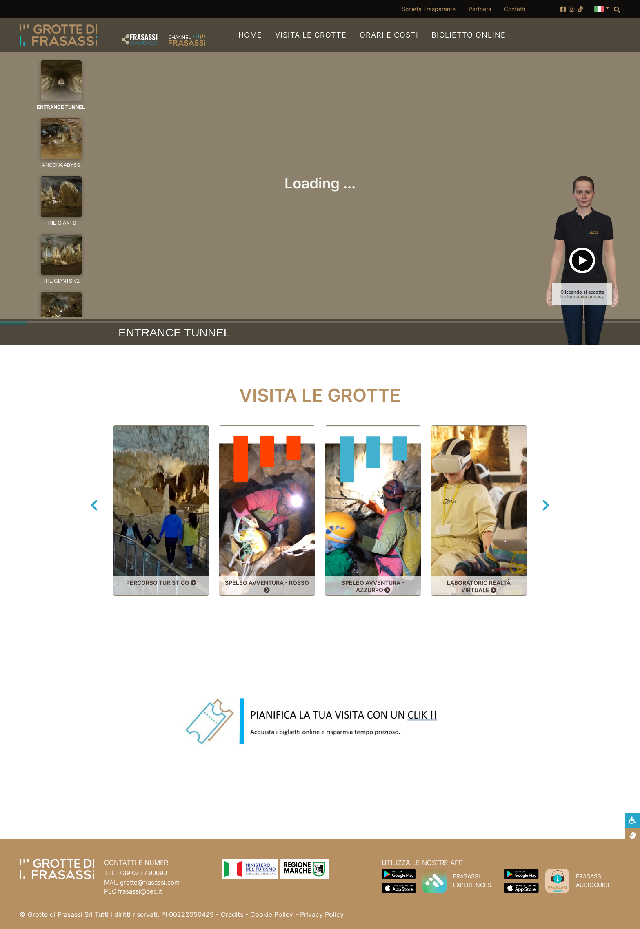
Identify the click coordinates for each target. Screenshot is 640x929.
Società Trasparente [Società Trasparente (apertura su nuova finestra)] (432, 8)
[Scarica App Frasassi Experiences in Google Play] (399, 873)
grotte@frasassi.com (150, 882)
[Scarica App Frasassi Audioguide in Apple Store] (521, 887)
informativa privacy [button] (583, 296)
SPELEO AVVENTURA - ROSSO (267, 586)
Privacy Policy (322, 914)
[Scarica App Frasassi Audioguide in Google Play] (521, 873)
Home (250, 35)
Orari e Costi (389, 35)
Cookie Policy (271, 914)
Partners (480, 8)
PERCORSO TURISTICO (161, 583)
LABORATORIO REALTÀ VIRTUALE (479, 586)
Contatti (514, 8)
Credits (232, 914)
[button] (601, 8)
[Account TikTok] (580, 9)
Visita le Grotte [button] (311, 35)
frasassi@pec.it (140, 891)
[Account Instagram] (571, 9)
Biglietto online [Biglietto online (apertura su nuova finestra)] (468, 34)
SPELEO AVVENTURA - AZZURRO (373, 586)
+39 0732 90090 (142, 873)
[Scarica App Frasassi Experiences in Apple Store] (399, 887)
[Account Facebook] (563, 9)
